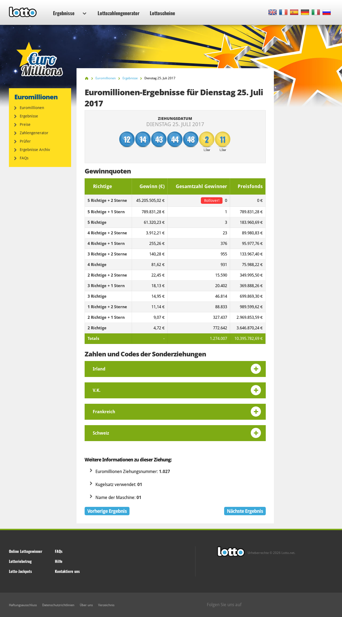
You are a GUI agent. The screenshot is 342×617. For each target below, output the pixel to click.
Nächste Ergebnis (245, 511)
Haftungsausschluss (23, 605)
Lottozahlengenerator (119, 13)
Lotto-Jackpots (20, 571)
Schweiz (101, 433)
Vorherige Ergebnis (107, 511)
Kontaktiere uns (67, 571)
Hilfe (58, 561)
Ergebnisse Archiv (35, 149)
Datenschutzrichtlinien (58, 605)
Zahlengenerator (34, 133)
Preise (25, 124)
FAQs (24, 158)
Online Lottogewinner (25, 551)
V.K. (97, 390)
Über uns (86, 605)
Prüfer (25, 141)
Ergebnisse (69, 13)
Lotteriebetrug (20, 561)
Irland (99, 369)
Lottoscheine (162, 13)
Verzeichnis (106, 605)
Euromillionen (32, 108)
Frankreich (104, 411)
